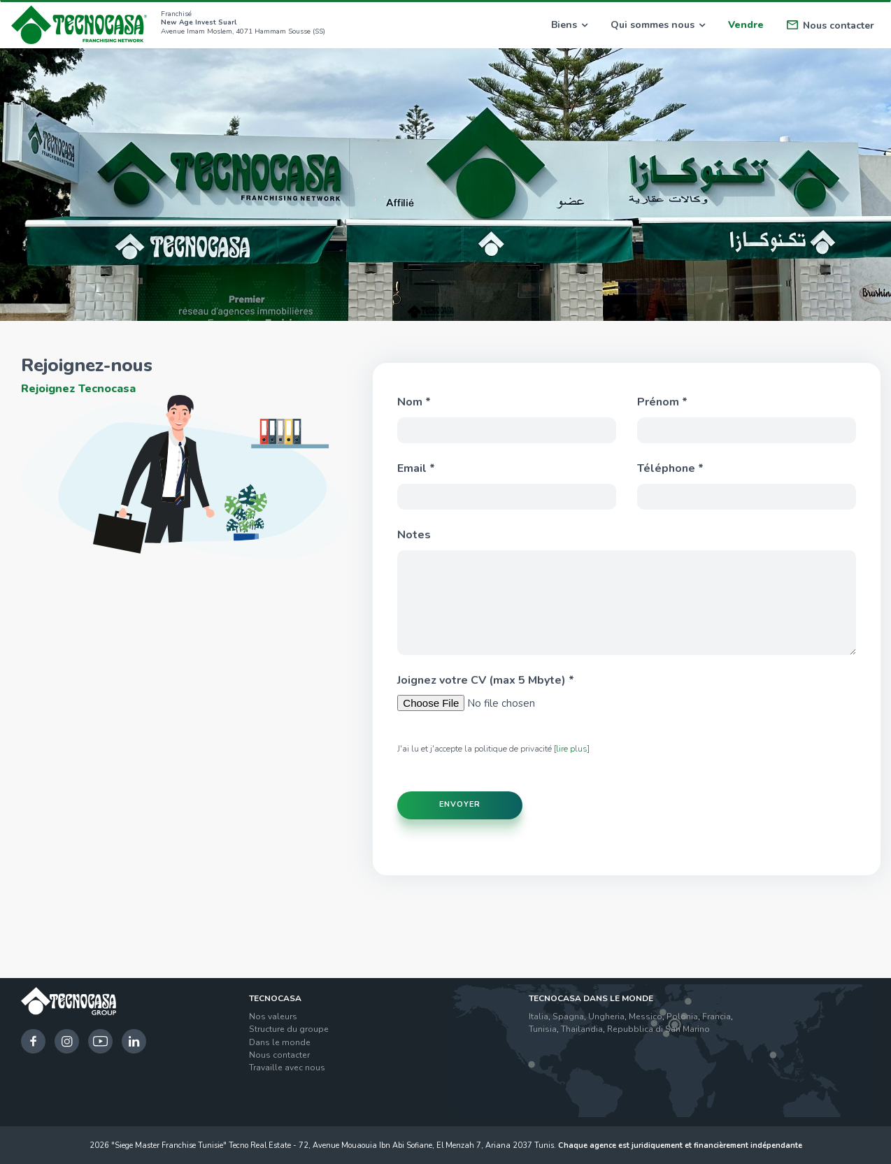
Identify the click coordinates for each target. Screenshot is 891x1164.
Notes (414, 535)
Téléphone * (670, 468)
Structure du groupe (289, 1028)
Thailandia (582, 1028)
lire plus (571, 748)
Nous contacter (830, 25)
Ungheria (606, 1015)
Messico (645, 1015)
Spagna (568, 1015)
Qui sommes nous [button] (658, 24)
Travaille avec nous (287, 1066)
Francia (716, 1015)
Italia (538, 1015)
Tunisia (543, 1028)
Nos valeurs (273, 1015)
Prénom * (662, 402)
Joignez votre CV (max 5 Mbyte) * (485, 680)
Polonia (682, 1015)
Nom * (414, 402)
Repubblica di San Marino (658, 1028)
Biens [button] (569, 24)
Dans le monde (280, 1041)
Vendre (746, 24)
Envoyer (459, 803)
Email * (416, 468)
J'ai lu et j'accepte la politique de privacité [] (493, 748)
